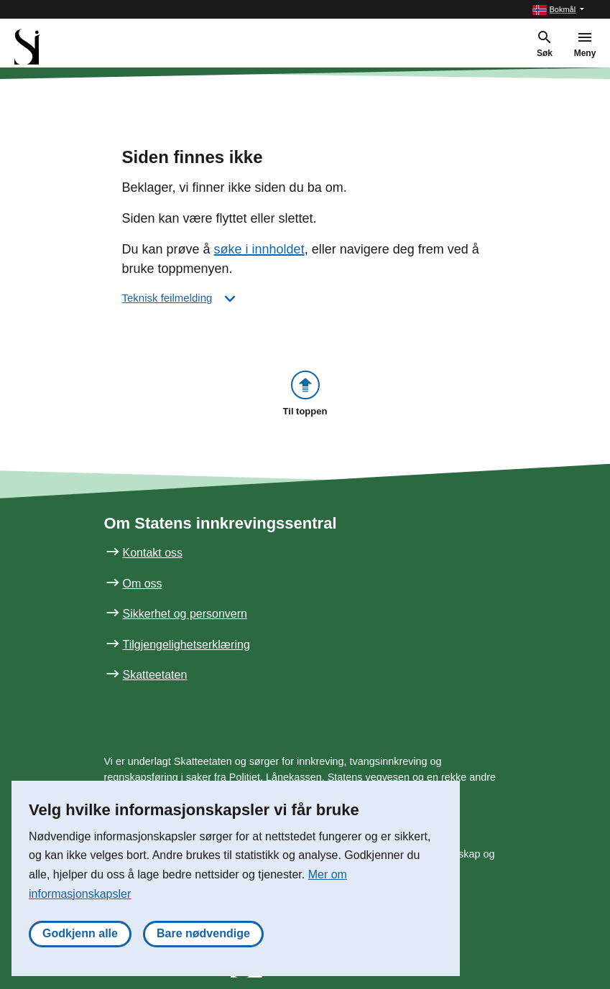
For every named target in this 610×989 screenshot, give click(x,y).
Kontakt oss (153, 553)
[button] (558, 10)
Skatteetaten (155, 675)
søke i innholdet (259, 249)
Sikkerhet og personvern (185, 614)
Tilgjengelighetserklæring (186, 645)
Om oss (142, 583)
